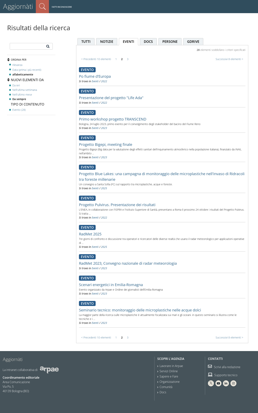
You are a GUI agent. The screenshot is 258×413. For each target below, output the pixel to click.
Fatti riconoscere (62, 6)
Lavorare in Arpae (171, 366)
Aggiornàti (18, 6)
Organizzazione (170, 382)
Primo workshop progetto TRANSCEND (112, 119)
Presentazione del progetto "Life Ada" (111, 97)
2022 (104, 81)
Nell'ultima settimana (24, 90)
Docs (163, 392)
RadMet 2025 (90, 234)
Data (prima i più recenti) (26, 70)
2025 (104, 188)
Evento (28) (19, 110)
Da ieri (16, 85)
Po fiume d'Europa (95, 76)
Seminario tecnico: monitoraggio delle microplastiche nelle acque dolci (140, 310)
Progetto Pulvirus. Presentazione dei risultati (117, 204)
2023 (104, 128)
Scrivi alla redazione (224, 367)
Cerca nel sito (42, 6)
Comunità (166, 387)
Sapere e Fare (169, 376)
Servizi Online (169, 371)
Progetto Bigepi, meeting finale (105, 144)
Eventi (95, 81)
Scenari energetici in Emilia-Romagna (111, 284)
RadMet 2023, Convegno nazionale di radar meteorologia (128, 263)
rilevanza (17, 65)
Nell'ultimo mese (22, 94)
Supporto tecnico (222, 375)
